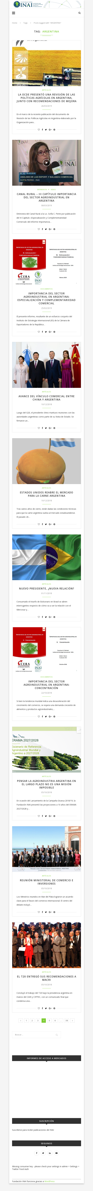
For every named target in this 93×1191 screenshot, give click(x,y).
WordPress (49, 1189)
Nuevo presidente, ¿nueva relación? (46, 594)
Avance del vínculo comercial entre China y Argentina (46, 403)
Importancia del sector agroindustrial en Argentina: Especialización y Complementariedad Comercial (46, 303)
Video (53, 193)
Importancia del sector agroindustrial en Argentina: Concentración (47, 691)
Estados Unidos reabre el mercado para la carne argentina (46, 499)
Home (14, 23)
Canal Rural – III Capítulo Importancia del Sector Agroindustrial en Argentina (46, 201)
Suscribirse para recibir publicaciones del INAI (33, 1137)
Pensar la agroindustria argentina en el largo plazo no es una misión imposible (46, 791)
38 (66, 1028)
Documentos (47, 293)
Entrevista (42, 193)
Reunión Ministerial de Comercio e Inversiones (46, 889)
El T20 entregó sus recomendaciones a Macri (46, 985)
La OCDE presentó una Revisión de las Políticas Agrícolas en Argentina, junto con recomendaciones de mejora (46, 100)
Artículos (46, 90)
